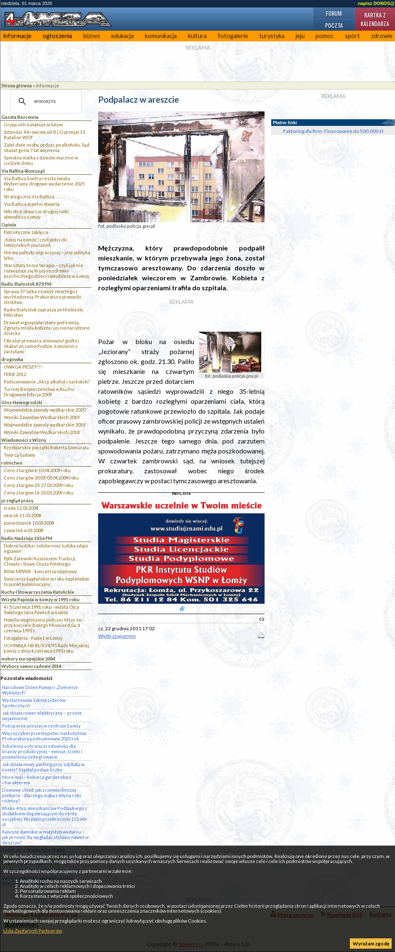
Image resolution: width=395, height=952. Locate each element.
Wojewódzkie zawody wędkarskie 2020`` (46, 409)
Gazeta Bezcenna (20, 117)
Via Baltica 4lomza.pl (23, 171)
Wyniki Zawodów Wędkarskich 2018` (42, 432)
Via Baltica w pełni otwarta (32, 204)
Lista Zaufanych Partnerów (32, 931)
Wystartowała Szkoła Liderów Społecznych (33, 702)
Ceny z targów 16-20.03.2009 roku (38, 492)
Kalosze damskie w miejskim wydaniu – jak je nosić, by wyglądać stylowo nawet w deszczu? (45, 837)
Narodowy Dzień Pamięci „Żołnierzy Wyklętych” (40, 689)
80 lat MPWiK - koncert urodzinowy (40, 571)
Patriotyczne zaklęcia (26, 232)
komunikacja (161, 35)
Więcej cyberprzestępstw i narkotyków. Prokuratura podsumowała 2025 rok (44, 735)
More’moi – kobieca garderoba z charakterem (36, 779)
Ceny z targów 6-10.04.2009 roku (37, 470)
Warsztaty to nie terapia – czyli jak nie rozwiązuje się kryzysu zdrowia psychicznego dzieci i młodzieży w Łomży (46, 271)
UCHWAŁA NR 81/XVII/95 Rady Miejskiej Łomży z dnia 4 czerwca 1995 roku (46, 648)
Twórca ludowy (19, 455)
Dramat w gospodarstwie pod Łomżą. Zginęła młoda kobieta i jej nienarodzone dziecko (47, 328)
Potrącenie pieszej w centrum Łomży (41, 725)
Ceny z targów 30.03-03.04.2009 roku (41, 477)
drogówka (12, 359)
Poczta (334, 25)
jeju (300, 35)
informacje (17, 35)
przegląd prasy (17, 500)
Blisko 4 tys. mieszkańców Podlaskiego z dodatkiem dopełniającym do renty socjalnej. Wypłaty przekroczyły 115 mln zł (44, 816)
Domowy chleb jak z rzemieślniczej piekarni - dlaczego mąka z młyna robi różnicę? (41, 795)
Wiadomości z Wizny (23, 440)
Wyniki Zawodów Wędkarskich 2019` (42, 417)
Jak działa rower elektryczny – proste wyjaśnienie (42, 715)
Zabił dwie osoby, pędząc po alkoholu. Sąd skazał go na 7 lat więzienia (46, 147)
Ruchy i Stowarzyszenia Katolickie (37, 592)
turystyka (271, 35)
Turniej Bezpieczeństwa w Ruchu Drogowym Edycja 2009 (39, 391)
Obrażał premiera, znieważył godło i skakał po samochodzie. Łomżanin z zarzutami (41, 346)
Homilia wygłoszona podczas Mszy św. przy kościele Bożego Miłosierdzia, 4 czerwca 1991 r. (43, 625)
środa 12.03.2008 (21, 508)
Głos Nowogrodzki (21, 402)
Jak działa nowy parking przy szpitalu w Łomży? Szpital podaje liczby (43, 767)
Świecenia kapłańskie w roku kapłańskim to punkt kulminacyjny (46, 581)
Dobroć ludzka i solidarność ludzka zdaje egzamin (46, 548)
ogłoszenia (57, 35)
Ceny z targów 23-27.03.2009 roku (38, 485)
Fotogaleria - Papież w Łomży (33, 638)
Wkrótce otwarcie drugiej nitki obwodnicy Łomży (36, 214)
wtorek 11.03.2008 (22, 515)
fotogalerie (233, 35)
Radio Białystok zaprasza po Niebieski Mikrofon (43, 312)
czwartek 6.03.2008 (23, 530)
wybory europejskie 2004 (28, 658)
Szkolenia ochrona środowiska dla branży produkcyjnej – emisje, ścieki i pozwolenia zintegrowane (42, 751)
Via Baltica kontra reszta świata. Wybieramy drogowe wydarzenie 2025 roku (44, 184)
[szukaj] (44, 101)
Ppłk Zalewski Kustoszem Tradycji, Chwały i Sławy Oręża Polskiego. (40, 561)
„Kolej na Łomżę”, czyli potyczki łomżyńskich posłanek (35, 242)
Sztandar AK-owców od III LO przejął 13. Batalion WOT (45, 134)
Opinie (8, 224)
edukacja (122, 35)
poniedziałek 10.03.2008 (29, 522)
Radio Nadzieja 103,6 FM (26, 538)
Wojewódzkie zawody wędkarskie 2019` (45, 424)
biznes (91, 35)
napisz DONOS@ (376, 3)
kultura (197, 35)
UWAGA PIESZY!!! (23, 366)
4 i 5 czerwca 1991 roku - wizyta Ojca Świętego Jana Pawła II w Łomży (41, 609)
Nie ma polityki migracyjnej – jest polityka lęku (47, 255)
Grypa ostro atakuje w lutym (33, 124)
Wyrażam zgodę (371, 943)
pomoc (325, 35)
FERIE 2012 (15, 374)
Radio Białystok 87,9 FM (26, 284)
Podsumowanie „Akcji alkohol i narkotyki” (47, 381)
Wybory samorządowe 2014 (31, 666)
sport (352, 35)
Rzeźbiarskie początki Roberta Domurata (46, 447)
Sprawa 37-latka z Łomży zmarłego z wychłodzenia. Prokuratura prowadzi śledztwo (42, 297)
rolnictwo (11, 462)
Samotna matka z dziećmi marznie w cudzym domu (41, 160)
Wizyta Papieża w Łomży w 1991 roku (40, 599)
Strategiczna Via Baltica (29, 196)
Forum (334, 13)
